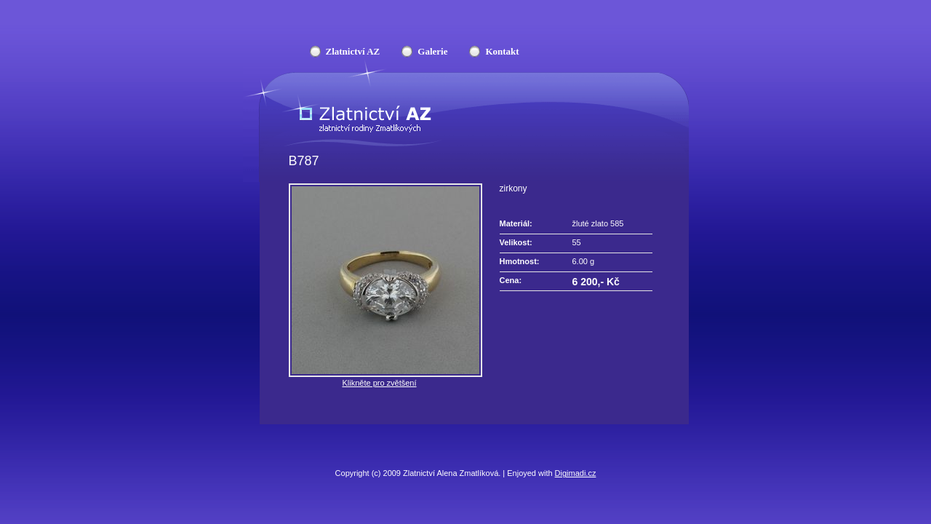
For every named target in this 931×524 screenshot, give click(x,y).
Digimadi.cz (575, 473)
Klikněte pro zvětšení (379, 382)
